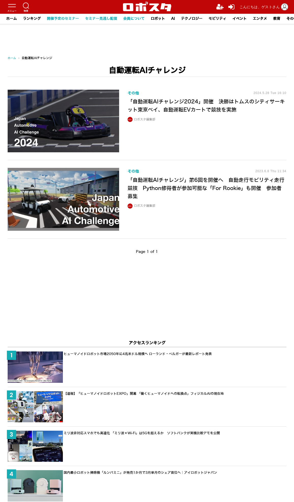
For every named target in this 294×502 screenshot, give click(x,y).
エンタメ (260, 19)
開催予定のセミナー (63, 19)
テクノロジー (191, 19)
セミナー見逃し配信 (101, 19)
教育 (276, 19)
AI (173, 19)
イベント (239, 19)
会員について (134, 19)
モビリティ (217, 19)
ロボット (158, 19)
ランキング (32, 19)
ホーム (11, 19)
